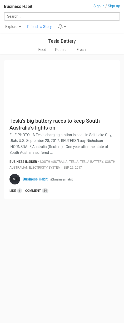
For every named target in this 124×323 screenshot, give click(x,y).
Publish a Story (39, 27)
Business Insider (23, 162)
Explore (13, 27)
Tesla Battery (62, 41)
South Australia (54, 162)
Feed (42, 50)
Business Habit (18, 6)
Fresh (81, 50)
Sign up (114, 6)
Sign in (99, 6)
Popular (61, 50)
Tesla (73, 162)
